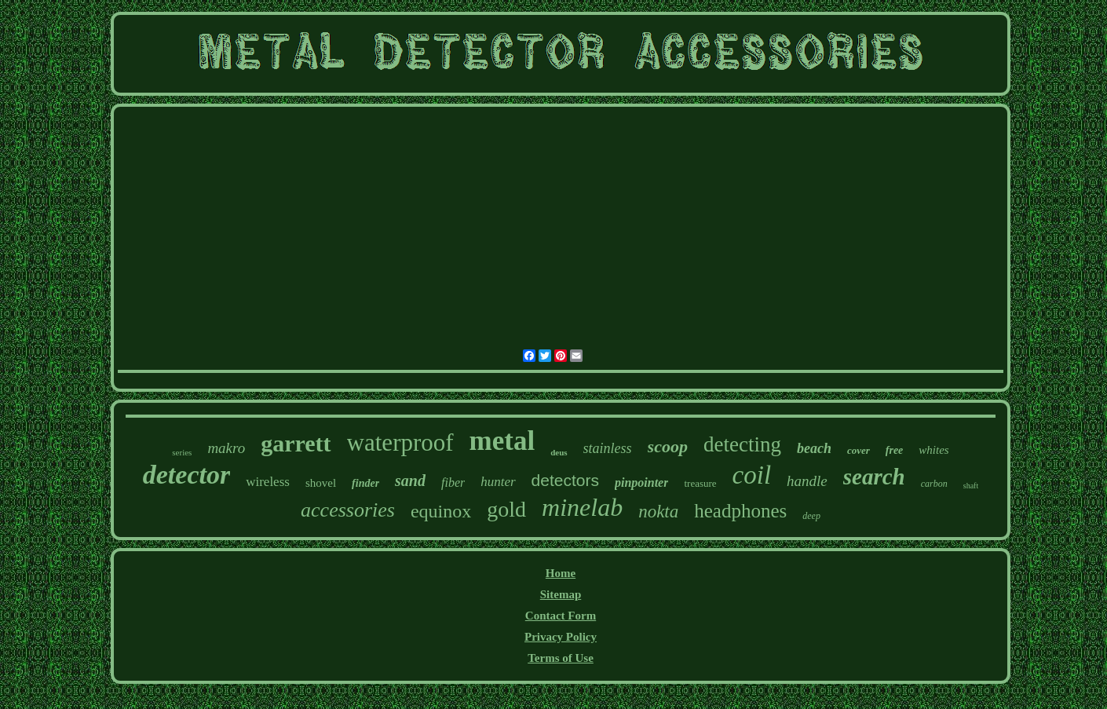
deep (811, 515)
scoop (668, 446)
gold (506, 509)
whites (933, 450)
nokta (658, 511)
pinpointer (641, 482)
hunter (497, 481)
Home (560, 573)
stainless (607, 448)
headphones (740, 510)
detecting (742, 444)
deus (558, 452)
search (874, 476)
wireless (268, 481)
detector (186, 474)
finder (365, 483)
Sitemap (561, 594)
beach (814, 448)
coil (752, 475)
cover (858, 450)
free (895, 450)
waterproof (400, 442)
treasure (700, 483)
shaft (970, 485)
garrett (296, 443)
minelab (582, 507)
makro (226, 448)
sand (410, 480)
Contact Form (560, 615)
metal (502, 441)
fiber (453, 482)
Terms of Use (561, 658)
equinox (441, 511)
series (182, 452)
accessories (348, 510)
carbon (934, 483)
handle (807, 481)
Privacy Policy (560, 636)
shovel (320, 483)
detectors (565, 480)
